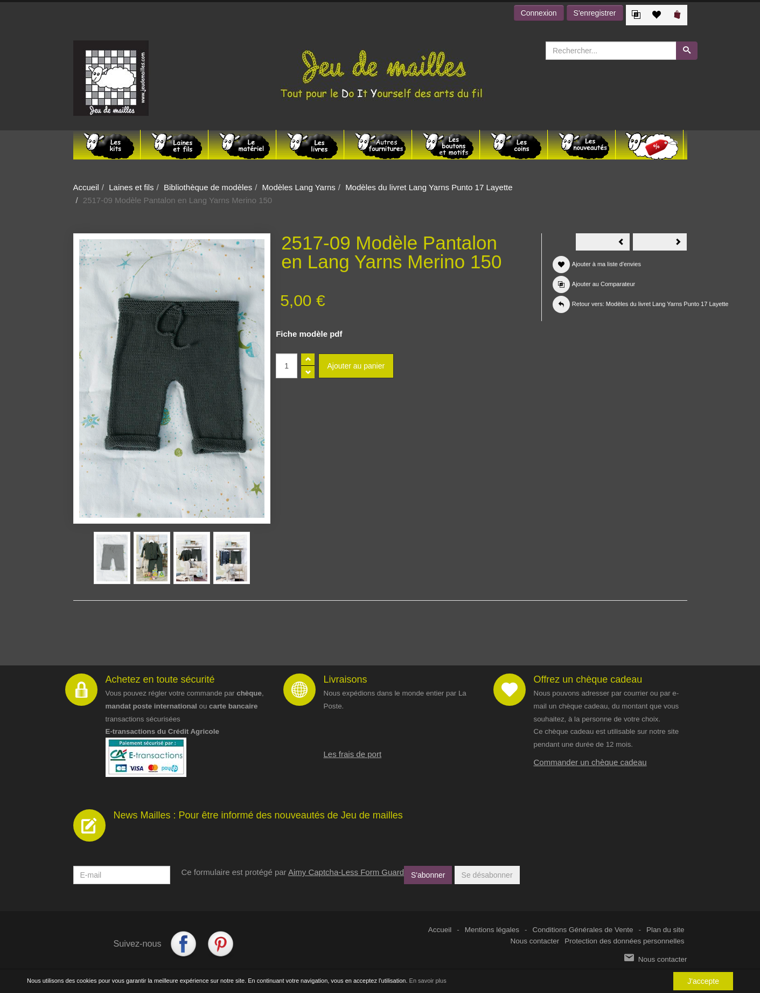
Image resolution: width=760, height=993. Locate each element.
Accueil (86, 187)
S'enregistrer (595, 13)
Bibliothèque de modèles (208, 187)
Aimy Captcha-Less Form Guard (346, 872)
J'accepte (703, 981)
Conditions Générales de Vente (583, 930)
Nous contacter (535, 941)
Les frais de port (353, 754)
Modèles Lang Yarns (299, 187)
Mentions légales (492, 930)
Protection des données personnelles (624, 941)
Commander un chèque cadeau (590, 762)
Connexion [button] (539, 13)
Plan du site (665, 930)
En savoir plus (428, 980)
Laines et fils (131, 187)
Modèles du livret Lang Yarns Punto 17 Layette (428, 187)
